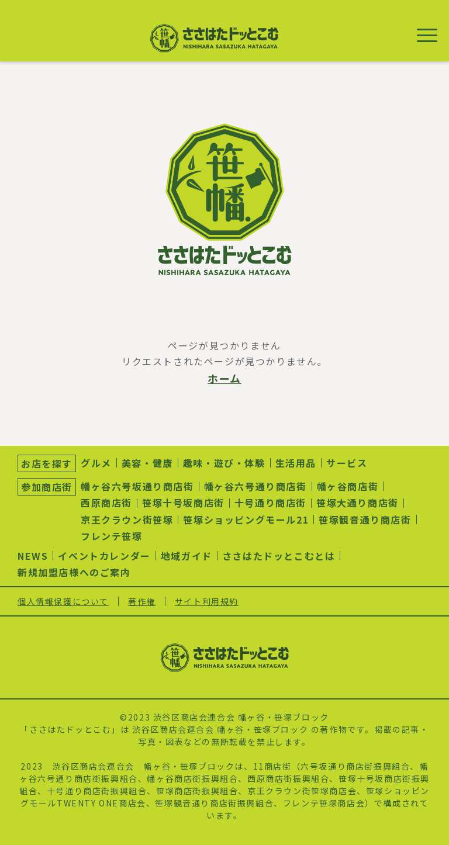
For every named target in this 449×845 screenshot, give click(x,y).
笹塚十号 (357, 778)
